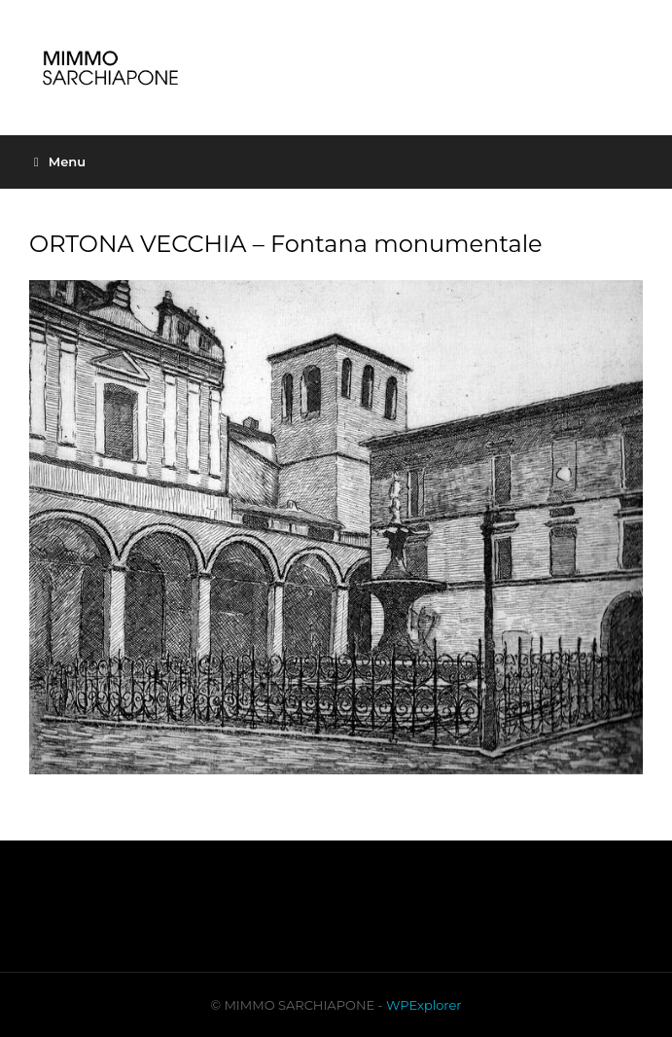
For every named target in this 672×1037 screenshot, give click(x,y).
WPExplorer (423, 1005)
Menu (60, 161)
